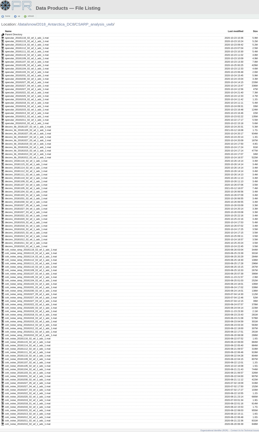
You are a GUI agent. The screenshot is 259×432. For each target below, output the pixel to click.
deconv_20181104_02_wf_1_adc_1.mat (26, 191)
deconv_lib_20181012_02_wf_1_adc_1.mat (28, 157)
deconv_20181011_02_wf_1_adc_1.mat (26, 243)
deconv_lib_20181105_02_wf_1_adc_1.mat (28, 130)
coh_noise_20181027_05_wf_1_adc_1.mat (27, 383)
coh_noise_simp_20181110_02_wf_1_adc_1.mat (31, 266)
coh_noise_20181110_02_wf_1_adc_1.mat (27, 355)
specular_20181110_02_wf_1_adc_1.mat (27, 55)
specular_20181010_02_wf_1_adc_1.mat (27, 123)
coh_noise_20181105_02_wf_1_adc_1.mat (27, 366)
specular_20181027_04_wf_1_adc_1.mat (27, 85)
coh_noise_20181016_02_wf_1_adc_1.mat (27, 407)
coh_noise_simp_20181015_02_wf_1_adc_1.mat (31, 321)
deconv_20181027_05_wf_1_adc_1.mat (26, 205)
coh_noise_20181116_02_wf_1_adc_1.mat (27, 338)
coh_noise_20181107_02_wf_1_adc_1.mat (27, 362)
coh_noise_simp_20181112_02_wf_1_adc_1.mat (31, 260)
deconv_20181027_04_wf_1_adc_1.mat (26, 208)
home (7, 16)
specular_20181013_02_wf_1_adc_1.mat (27, 113)
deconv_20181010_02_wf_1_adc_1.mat (26, 246)
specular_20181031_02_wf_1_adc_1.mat (27, 75)
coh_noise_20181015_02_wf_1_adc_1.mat (27, 410)
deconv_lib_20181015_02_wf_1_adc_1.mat (28, 150)
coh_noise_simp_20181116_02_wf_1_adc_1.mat (31, 249)
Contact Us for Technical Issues (245, 430)
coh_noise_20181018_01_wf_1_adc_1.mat (27, 403)
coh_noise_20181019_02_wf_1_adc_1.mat (27, 400)
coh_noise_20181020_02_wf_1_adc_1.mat (27, 396)
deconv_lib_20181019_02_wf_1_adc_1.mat (28, 143)
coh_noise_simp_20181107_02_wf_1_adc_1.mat (31, 273)
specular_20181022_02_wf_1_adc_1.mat (27, 92)
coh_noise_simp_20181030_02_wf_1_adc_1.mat (31, 290)
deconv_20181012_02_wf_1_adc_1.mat (26, 239)
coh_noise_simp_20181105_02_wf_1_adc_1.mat (31, 277)
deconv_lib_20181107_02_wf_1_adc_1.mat (28, 126)
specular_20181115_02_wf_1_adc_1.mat (27, 41)
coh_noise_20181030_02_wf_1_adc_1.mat (27, 379)
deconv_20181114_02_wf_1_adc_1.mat (26, 167)
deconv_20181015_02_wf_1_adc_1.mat (26, 232)
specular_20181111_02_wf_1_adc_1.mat (27, 51)
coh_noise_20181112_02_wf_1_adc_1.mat (27, 348)
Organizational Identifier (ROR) (214, 430)
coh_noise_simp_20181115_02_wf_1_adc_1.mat (31, 253)
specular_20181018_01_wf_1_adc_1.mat (27, 102)
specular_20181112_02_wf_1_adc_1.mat (27, 48)
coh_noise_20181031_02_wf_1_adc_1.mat (27, 376)
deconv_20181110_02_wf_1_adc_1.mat (26, 178)
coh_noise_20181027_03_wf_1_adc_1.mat (27, 389)
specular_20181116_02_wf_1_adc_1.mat (27, 38)
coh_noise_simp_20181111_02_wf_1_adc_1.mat (31, 263)
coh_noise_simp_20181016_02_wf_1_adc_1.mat (31, 318)
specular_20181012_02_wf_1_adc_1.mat (27, 116)
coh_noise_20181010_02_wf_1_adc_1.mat (27, 424)
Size (255, 31)
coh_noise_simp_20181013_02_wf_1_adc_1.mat (31, 325)
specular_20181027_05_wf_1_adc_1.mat (27, 82)
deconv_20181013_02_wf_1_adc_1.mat (26, 236)
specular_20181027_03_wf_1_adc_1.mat (27, 89)
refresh (31, 16)
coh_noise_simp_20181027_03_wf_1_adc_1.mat (31, 301)
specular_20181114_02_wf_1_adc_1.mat (27, 44)
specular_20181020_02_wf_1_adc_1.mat (27, 96)
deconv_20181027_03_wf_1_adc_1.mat (26, 212)
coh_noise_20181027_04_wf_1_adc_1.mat (27, 386)
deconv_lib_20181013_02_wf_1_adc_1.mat (28, 154)
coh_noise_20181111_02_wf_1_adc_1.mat (27, 352)
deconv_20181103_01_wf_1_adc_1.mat (26, 195)
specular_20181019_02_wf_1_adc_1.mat (27, 99)
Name (8, 31)
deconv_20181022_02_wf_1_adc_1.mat (26, 215)
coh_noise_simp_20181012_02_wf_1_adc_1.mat (31, 328)
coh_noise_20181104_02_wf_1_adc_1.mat (27, 369)
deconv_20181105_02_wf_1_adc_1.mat (26, 188)
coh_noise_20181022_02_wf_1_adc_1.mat (27, 393)
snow (31, 24)
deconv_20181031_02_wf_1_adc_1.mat (26, 198)
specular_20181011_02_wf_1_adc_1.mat (27, 120)
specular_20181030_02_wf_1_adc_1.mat (27, 79)
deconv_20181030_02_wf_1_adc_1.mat (26, 202)
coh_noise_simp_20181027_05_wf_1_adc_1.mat (31, 294)
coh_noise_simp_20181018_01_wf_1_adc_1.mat (31, 314)
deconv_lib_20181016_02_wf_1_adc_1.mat (28, 147)
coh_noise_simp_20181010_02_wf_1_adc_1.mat (31, 335)
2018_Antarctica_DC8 (55, 24)
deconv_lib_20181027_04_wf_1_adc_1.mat (28, 137)
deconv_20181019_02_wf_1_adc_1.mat (26, 222)
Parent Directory (13, 34)
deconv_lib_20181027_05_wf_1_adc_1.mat (28, 133)
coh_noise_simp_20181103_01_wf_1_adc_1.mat (31, 284)
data (22, 24)
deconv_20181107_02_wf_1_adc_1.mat (26, 184)
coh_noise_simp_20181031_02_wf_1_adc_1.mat (31, 287)
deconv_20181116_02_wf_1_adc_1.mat (26, 161)
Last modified (235, 31)
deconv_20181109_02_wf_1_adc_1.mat (26, 181)
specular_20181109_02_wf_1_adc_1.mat (27, 58)
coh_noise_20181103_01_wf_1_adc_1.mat (27, 372)
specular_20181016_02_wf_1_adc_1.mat (27, 106)
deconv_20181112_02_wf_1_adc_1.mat (26, 171)
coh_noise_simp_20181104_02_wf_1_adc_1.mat (31, 280)
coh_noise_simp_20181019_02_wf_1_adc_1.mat (31, 311)
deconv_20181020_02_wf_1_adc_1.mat (26, 219)
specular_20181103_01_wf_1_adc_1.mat (27, 72)
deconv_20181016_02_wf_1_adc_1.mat (26, 229)
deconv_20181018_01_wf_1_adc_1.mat (26, 225)
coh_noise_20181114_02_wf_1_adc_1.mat (27, 345)
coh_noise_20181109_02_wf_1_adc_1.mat (27, 359)
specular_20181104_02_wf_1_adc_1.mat (27, 68)
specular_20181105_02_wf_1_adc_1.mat (27, 65)
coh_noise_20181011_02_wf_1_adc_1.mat (27, 420)
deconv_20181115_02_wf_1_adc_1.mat (26, 164)
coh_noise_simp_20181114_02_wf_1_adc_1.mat (31, 256)
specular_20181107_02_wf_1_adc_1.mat (27, 61)
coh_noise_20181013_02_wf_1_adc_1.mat (27, 413)
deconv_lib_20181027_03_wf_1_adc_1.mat (28, 140)
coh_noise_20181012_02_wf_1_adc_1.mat (27, 417)
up (19, 16)
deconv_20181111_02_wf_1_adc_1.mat (26, 174)
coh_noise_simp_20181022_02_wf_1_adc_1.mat (31, 304)
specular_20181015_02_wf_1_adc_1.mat (27, 109)
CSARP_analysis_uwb (94, 24)
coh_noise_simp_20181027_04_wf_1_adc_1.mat (31, 297)
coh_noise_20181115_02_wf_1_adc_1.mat (27, 342)
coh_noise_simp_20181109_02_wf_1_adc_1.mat (31, 270)
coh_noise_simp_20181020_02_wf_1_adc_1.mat (31, 307)
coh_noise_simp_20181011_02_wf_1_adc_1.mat (31, 331)
